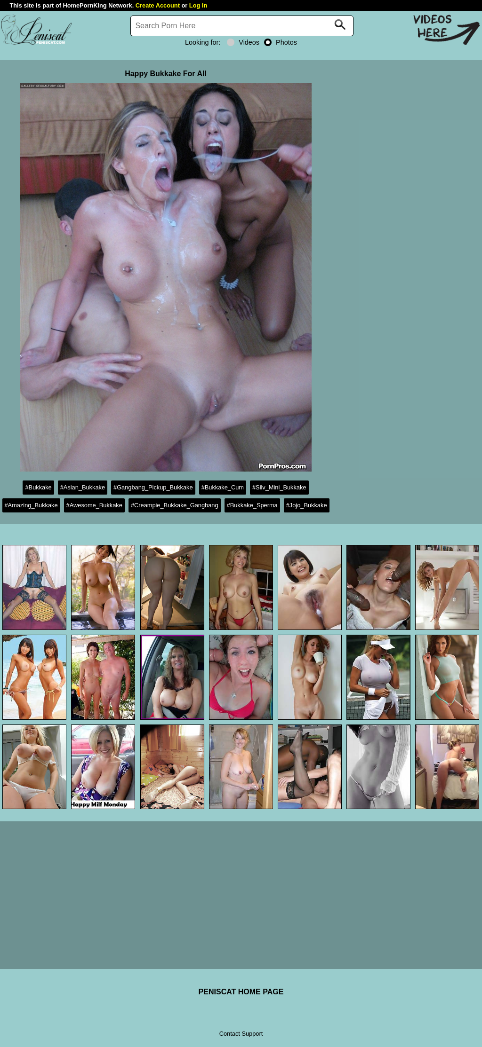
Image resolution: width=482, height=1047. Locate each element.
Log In (198, 5)
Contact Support (241, 1033)
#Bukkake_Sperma (252, 505)
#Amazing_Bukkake (31, 505)
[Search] (241, 26)
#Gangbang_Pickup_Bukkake (153, 487)
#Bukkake (38, 487)
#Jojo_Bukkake (306, 505)
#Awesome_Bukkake (94, 505)
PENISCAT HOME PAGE (241, 992)
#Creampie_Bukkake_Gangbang (174, 505)
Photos (280, 42)
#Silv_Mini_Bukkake (279, 487)
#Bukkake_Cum (222, 487)
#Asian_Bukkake (82, 487)
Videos (243, 42)
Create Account (158, 5)
